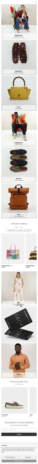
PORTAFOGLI (21, 230)
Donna (16, 227)
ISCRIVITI (19, 434)
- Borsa (13, 250)
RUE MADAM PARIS (11, 230)
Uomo (21, 227)
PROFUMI (28, 230)
